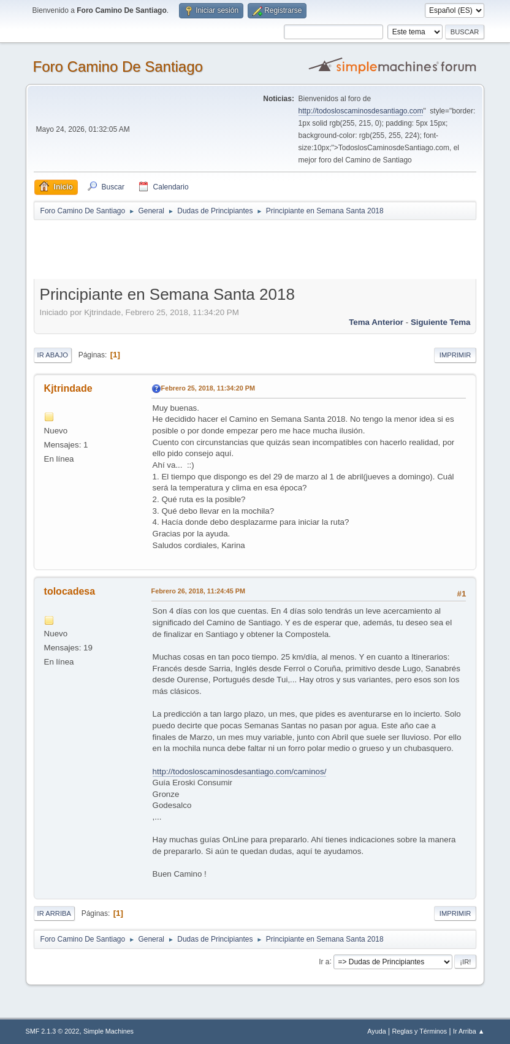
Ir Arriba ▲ (468, 1031)
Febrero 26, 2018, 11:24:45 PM (198, 591)
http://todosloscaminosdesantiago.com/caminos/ (240, 771)
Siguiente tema (441, 322)
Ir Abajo (52, 355)
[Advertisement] (249, 248)
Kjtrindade (68, 388)
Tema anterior (376, 322)
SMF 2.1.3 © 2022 (53, 1031)
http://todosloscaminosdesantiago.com (361, 111)
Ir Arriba (54, 913)
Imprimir (455, 355)
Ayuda (376, 1031)
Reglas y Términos (419, 1031)
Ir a (324, 961)
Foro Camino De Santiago (118, 66)
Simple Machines (108, 1031)
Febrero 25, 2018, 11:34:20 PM (208, 388)
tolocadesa (70, 591)
